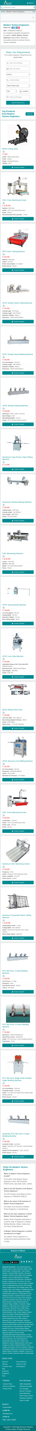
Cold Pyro (31, 1347)
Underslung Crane (14, 1306)
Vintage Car (5, 1345)
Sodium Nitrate (6, 1351)
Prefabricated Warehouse (9, 1293)
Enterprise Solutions (26, 1398)
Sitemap (4, 1364)
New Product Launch (26, 1395)
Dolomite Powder (18, 1353)
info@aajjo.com (7, 1413)
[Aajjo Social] (21, 1261)
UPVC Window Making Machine (15, 406)
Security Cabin (22, 1283)
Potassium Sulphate (18, 1351)
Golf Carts (28, 1343)
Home (3, 12)
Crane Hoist (5, 1308)
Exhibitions (5, 1373)
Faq (34, 12)
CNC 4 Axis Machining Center (14, 812)
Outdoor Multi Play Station (20, 1269)
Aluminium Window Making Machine (17, 502)
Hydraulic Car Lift (13, 1281)
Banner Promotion (25, 1391)
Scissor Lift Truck (25, 1281)
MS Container (16, 1289)
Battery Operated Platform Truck (20, 1345)
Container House (20, 1295)
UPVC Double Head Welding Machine (17, 354)
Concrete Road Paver (25, 1349)
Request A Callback (18, 1251)
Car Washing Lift (13, 1330)
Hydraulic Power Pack (15, 1300)
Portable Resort (11, 1287)
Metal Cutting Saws (10, 149)
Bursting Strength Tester (9, 1310)
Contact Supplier (18, 167)
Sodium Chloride (7, 1353)
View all (29, 114)
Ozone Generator (21, 1347)
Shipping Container (8, 1295)
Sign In (30, 3)
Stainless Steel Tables (15, 1275)
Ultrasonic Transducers (25, 1322)
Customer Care (7, 1366)
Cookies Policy (7, 1384)
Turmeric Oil (29, 1351)
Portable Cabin (6, 1269)
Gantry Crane (25, 1306)
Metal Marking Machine (22, 1314)
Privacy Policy (7, 1388)
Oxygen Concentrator (8, 1347)
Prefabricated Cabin (28, 1289)
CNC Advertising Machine (12, 553)
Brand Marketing (25, 1393)
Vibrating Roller (16, 1271)
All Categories (20, 1366)
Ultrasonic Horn (7, 1320)
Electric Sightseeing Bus (17, 1343)
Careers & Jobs (21, 1364)
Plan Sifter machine (21, 1318)
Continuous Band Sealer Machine (12, 1324)
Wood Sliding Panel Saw (12, 710)
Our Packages (24, 1388)
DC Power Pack (20, 1298)
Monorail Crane (15, 1308)
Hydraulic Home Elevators (16, 1279)
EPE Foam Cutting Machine (13, 251)
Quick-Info (5, 1371)
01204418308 (6, 1407)
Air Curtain (18, 1316)
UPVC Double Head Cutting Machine (17, 303)
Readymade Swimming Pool (10, 1341)
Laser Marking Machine (23, 1267)
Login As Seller (24, 1400)
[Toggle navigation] (33, 17)
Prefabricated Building (23, 1291)
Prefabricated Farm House (15, 1285)
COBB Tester (25, 1308)
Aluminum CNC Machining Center (16, 864)
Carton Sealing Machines (16, 1277)
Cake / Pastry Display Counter (22, 1312)
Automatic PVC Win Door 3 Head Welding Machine (15, 1135)
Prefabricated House (25, 1293)
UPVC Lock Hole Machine (12, 656)
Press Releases (21, 1362)
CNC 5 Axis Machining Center (14, 200)
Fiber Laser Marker (8, 1314)
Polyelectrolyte (29, 1353)
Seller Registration (25, 1384)
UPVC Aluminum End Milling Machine (17, 761)
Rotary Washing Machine (20, 1302)
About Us (5, 1362)
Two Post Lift (23, 1330)
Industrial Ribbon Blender (16, 1273)
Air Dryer (11, 1328)
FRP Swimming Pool (19, 1337)
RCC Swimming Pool (20, 1339)
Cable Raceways (18, 1320)
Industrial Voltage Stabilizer (10, 1304)
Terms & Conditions (9, 1386)
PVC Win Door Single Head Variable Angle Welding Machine (17, 1079)
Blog (3, 1369)
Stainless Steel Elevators (9, 1283)
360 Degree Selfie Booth (10, 1349)
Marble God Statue (8, 1316)
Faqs (3, 1376)
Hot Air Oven (10, 1298)
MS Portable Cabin (22, 1287)
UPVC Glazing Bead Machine (14, 605)
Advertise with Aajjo (26, 1386)
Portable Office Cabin (9, 1291)
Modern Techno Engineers (15, 12)
